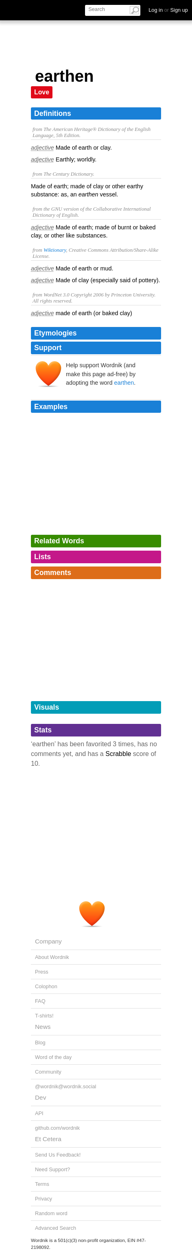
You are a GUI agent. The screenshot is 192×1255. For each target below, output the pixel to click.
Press (41, 972)
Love (41, 92)
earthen (124, 382)
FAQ (40, 1001)
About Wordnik (52, 957)
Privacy (43, 1199)
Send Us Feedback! (58, 1155)
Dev (40, 1097)
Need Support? (52, 1169)
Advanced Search (55, 1228)
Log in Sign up (168, 10)
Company (48, 941)
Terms (42, 1184)
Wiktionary (55, 250)
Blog (40, 1042)
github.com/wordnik (57, 1128)
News (42, 1026)
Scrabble (118, 753)
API (39, 1113)
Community (48, 1072)
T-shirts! (44, 1016)
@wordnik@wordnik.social (65, 1086)
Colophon (46, 986)
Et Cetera (48, 1138)
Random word (51, 1213)
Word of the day (53, 1057)
